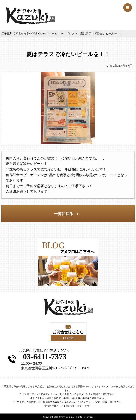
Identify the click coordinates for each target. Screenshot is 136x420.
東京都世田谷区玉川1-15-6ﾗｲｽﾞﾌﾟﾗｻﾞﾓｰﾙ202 (55, 368)
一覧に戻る (63, 213)
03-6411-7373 (45, 357)
